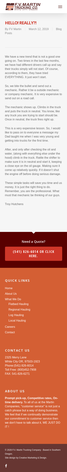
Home (9, 288)
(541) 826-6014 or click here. (33, 253)
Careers (10, 326)
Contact (10, 332)
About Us (11, 293)
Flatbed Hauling (19, 304)
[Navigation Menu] (60, 6)
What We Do (13, 299)
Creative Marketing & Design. (33, 458)
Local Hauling (17, 320)
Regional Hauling (19, 309)
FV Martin (15, 29)
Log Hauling (16, 315)
